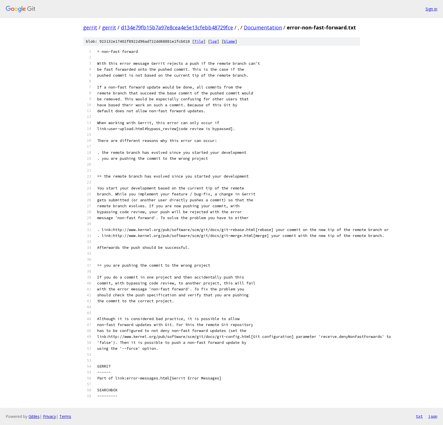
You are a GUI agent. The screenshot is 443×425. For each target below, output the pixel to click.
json (432, 416)
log (213, 41)
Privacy (49, 416)
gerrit (90, 27)
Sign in (431, 9)
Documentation (263, 27)
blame (229, 41)
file (198, 41)
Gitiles (34, 416)
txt (419, 416)
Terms (65, 416)
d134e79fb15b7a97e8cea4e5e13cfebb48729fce (177, 27)
